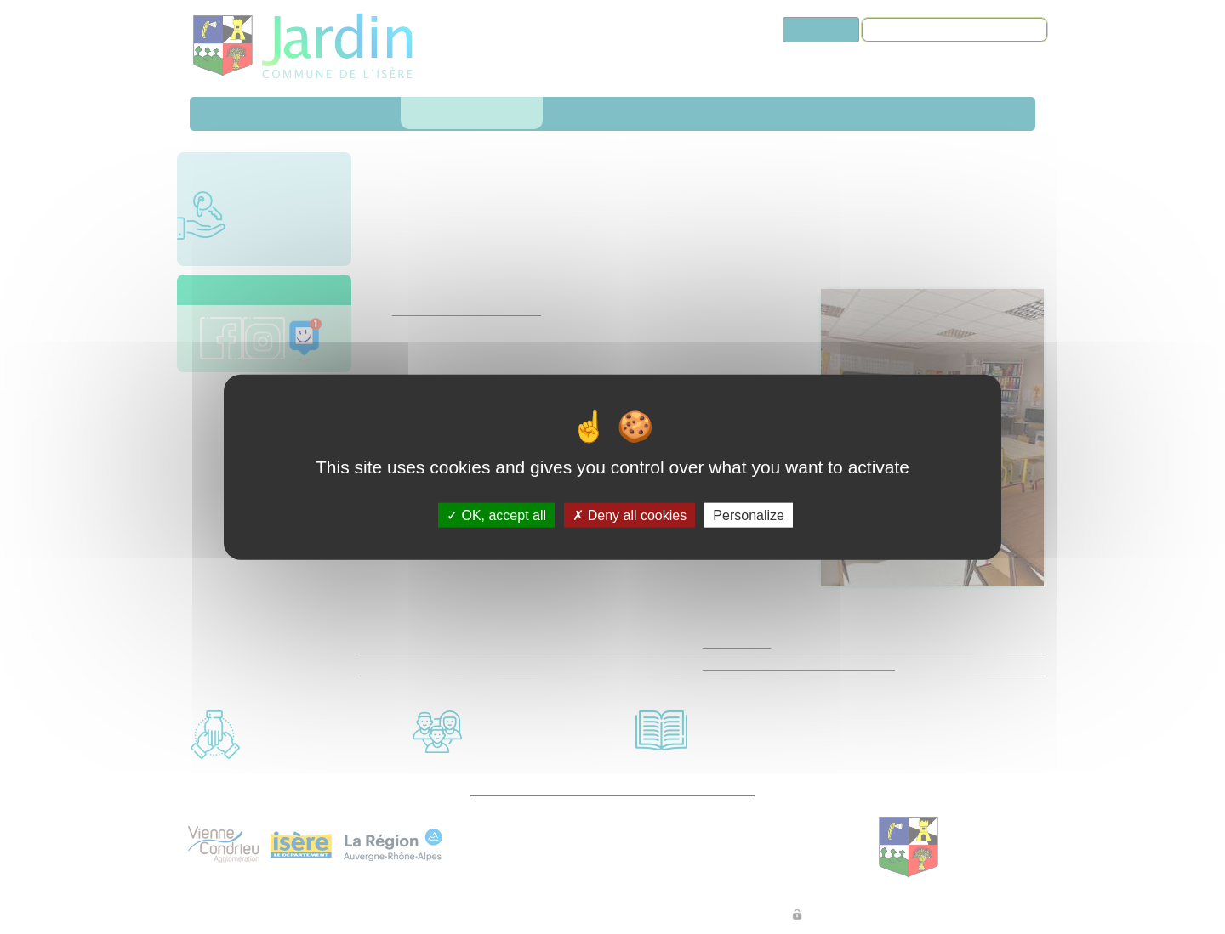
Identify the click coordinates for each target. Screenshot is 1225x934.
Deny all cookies (630, 515)
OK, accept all (496, 515)
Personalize (748, 515)
